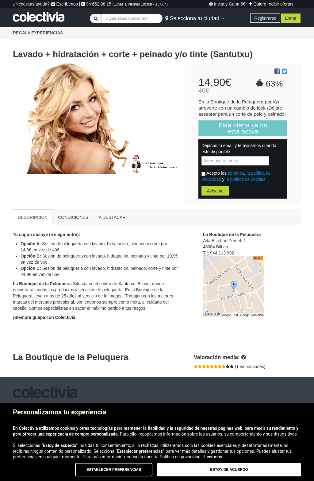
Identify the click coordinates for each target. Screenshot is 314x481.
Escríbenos (64, 4)
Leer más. (213, 456)
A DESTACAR (112, 217)
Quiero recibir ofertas (271, 4)
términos (236, 173)
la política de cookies (246, 179)
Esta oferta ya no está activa (243, 128)
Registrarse (265, 18)
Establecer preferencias (113, 469)
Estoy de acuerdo (229, 469)
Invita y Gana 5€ (227, 4)
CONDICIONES (73, 217)
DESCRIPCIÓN (33, 217)
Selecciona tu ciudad (194, 18)
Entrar (291, 18)
